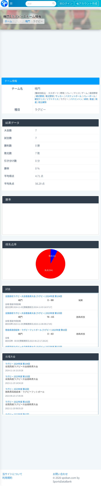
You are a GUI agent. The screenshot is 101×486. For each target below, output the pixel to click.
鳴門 (27, 21)
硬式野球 (40, 96)
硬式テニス (40, 99)
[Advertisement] (50, 53)
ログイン (66, 3)
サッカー (59, 96)
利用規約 (7, 478)
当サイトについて (12, 474)
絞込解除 (42, 102)
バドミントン (76, 99)
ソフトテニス (52, 99)
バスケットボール (73, 96)
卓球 (86, 99)
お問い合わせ (60, 474)
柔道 (92, 99)
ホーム (8, 21)
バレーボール (89, 96)
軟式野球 (50, 96)
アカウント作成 (86, 3)
